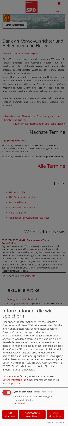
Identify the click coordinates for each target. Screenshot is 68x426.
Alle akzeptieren (55, 414)
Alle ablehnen (10, 414)
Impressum (14, 383)
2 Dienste (19, 403)
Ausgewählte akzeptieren (32, 414)
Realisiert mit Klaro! (55, 422)
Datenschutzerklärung (15, 379)
